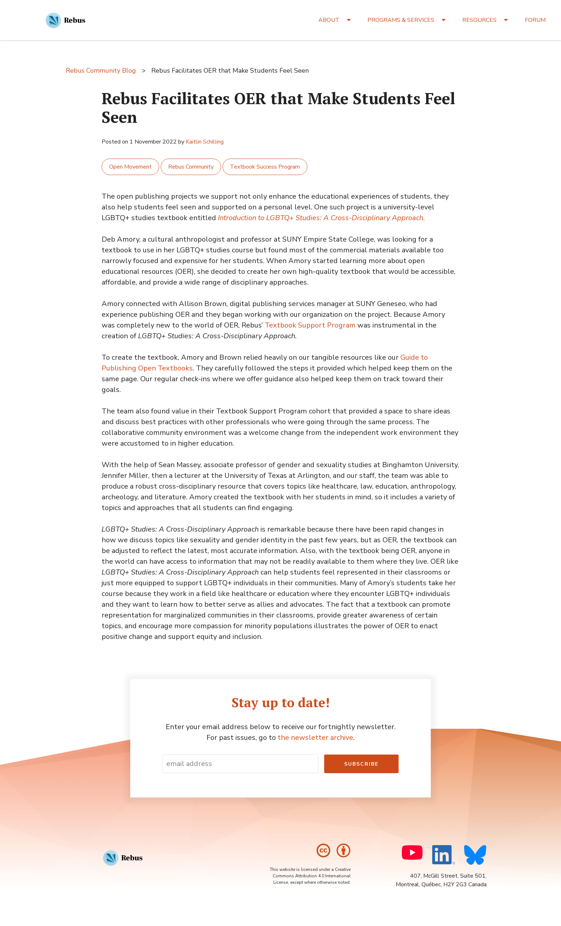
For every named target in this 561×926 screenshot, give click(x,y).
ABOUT (329, 20)
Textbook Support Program (310, 325)
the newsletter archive (315, 737)
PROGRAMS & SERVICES (400, 20)
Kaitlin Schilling (205, 142)
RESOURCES (479, 20)
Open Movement (130, 167)
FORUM (535, 20)
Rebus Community (191, 167)
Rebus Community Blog (101, 70)
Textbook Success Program (265, 167)
